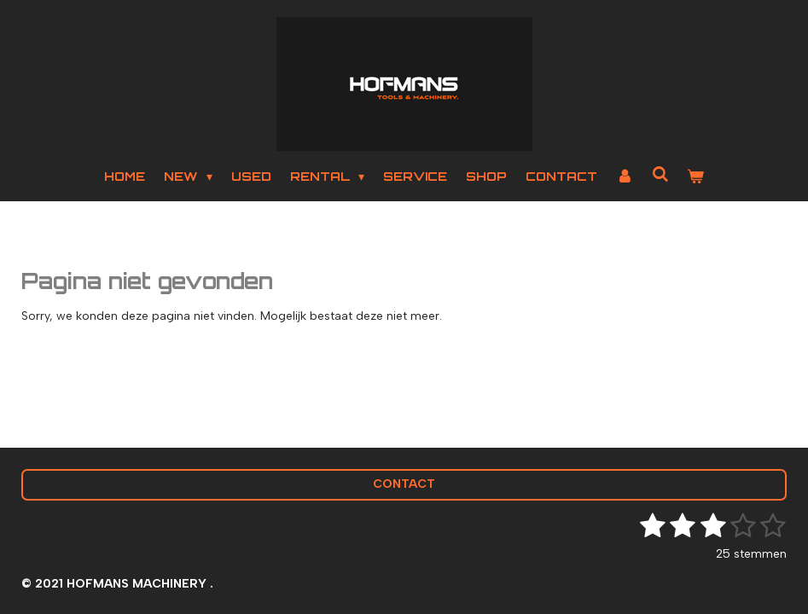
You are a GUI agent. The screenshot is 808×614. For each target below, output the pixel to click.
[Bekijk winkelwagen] (695, 176)
